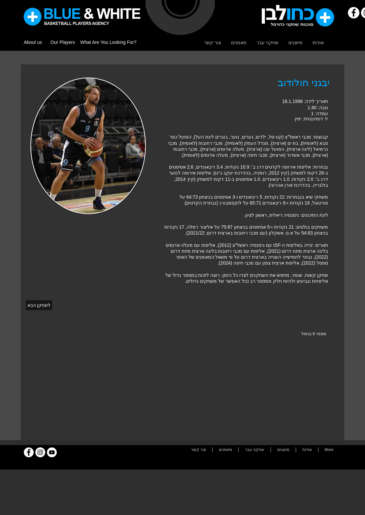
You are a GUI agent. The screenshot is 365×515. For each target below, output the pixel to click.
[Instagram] (40, 452)
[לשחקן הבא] (39, 305)
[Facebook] (353, 12)
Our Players (62, 42)
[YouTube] (52, 452)
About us (33, 42)
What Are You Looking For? (108, 42)
